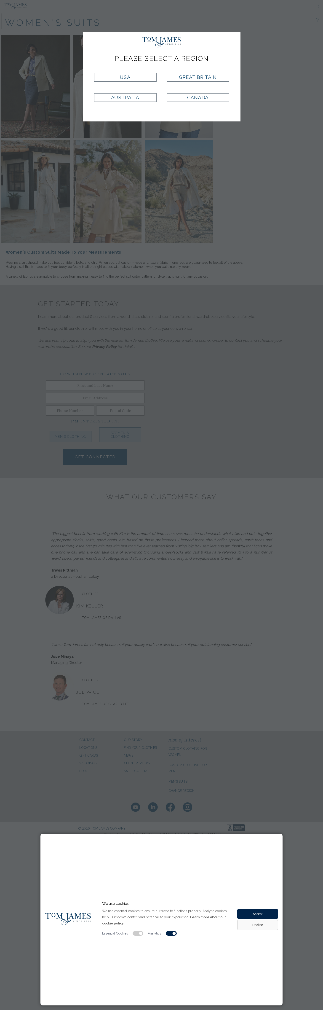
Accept (258, 914)
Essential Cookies (115, 933)
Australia (125, 97)
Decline (257, 925)
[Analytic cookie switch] (171, 933)
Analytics (154, 933)
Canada (197, 97)
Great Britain (198, 77)
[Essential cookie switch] (138, 933)
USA (125, 77)
